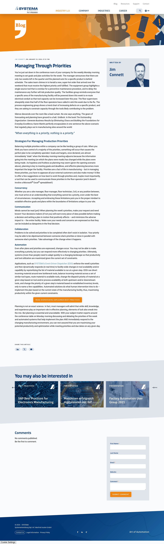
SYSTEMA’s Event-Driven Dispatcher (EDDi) (53, 263)
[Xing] (86, 532)
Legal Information (32, 532)
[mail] (31, 349)
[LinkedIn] (82, 532)
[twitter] (24, 349)
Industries (104, 10)
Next (154, 394)
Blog (115, 3)
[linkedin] (17, 349)
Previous (10, 394)
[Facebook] (78, 532)
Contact (146, 3)
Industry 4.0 (63, 10)
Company (84, 10)
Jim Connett (20, 59)
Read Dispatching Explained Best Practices (58, 300)
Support (136, 3)
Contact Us (20, 532)
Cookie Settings (8, 542)
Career (123, 10)
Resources (125, 3)
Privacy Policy (45, 532)
